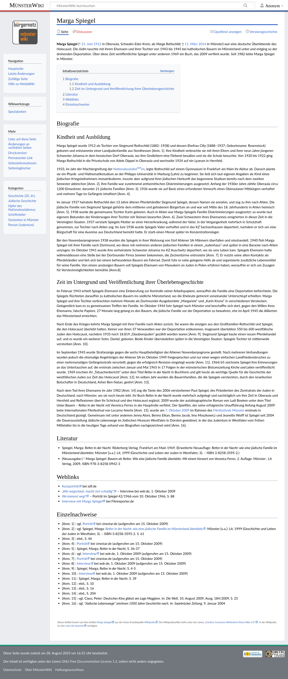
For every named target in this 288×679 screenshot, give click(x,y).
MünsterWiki (26, 5)
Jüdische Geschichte (22, 201)
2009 (185, 410)
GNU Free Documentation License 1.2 (89, 661)
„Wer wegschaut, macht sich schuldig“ (88, 491)
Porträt (88, 524)
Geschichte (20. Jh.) (21, 196)
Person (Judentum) (21, 225)
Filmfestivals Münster (229, 410)
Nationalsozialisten (129, 169)
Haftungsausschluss (69, 670)
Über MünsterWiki (38, 670)
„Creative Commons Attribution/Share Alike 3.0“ (230, 622)
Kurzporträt (70, 486)
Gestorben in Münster (23, 220)
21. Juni (87, 44)
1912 (97, 44)
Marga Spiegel (104, 622)
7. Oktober (173, 410)
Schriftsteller (17, 214)
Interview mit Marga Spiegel (82, 501)
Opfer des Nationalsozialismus (21, 207)
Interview (89, 554)
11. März (191, 44)
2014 (202, 44)
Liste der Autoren (75, 625)
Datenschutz (12, 670)
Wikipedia (149, 622)
